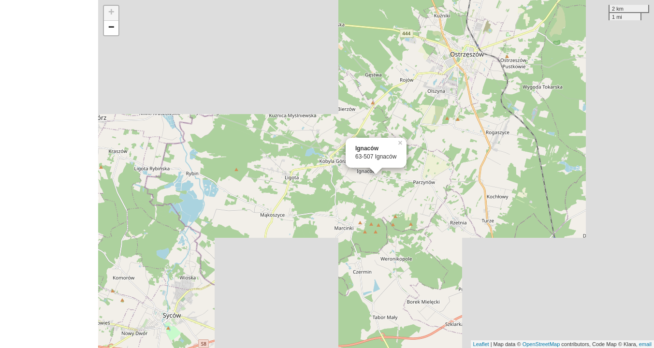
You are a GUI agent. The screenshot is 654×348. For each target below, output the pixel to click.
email (645, 344)
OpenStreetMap (541, 344)
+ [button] (111, 13)
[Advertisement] (49, 174)
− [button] (111, 28)
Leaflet (481, 344)
